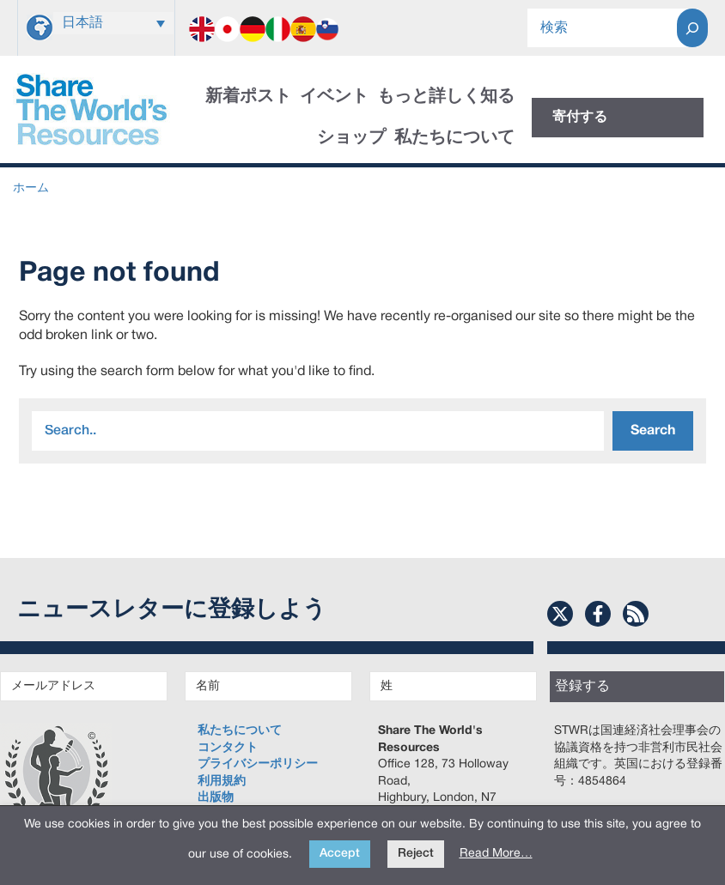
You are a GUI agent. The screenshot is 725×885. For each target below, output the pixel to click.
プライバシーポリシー (258, 764)
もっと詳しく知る (446, 97)
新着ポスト (248, 97)
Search (653, 431)
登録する (582, 687)
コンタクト (228, 748)
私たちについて (454, 138)
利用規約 (222, 781)
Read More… (496, 853)
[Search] (692, 28)
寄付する (579, 118)
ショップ (351, 138)
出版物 (216, 797)
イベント (334, 97)
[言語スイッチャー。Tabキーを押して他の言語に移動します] (113, 23)
